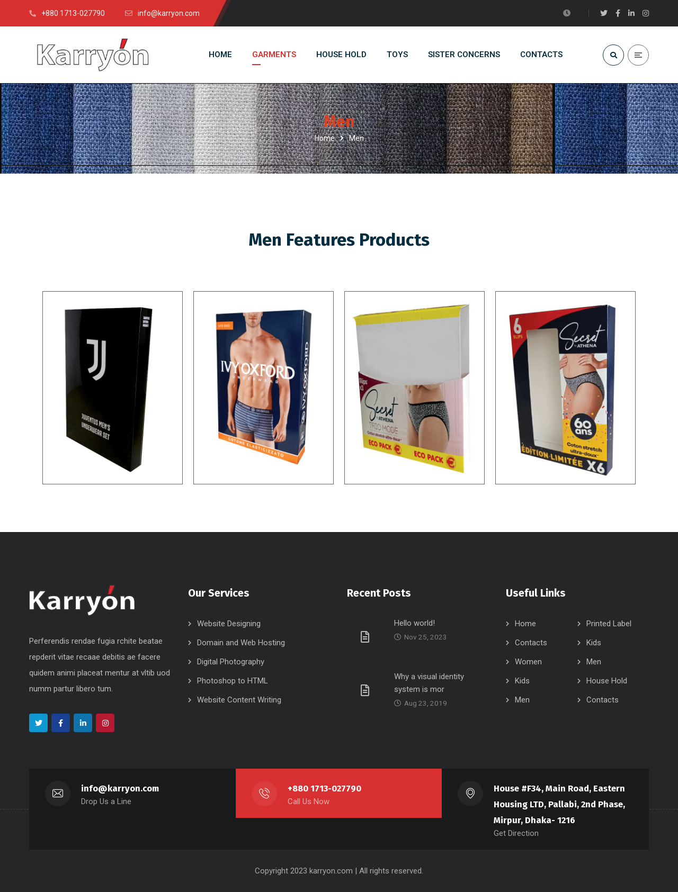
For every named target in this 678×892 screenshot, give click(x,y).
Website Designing (229, 623)
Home (325, 138)
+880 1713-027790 (324, 788)
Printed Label (608, 623)
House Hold (606, 681)
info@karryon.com (120, 788)
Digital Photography (230, 661)
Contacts (531, 642)
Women (528, 661)
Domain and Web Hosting (241, 642)
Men (593, 661)
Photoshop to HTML (232, 681)
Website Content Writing (239, 700)
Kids (593, 642)
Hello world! (414, 623)
